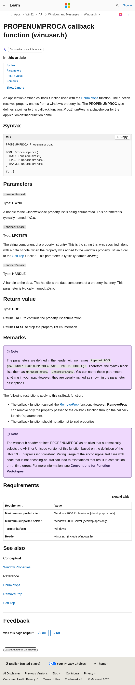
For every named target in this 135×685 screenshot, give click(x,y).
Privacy (88, 673)
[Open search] (117, 5)
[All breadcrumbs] (6, 14)
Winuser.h (90, 14)
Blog (55, 673)
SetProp (18, 256)
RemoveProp (69, 404)
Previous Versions (36, 673)
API (41, 14)
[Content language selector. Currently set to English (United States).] (22, 664)
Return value (14, 75)
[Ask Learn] (121, 14)
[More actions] (128, 14)
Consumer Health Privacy (19, 679)
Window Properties (16, 567)
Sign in (127, 5)
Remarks (12, 81)
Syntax (10, 65)
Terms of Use (51, 679)
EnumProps (89, 98)
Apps (17, 14)
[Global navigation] (4, 5)
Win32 (30, 14)
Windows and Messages (63, 14)
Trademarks (72, 679)
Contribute (72, 673)
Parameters (13, 70)
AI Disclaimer (11, 673)
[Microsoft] (67, 5)
